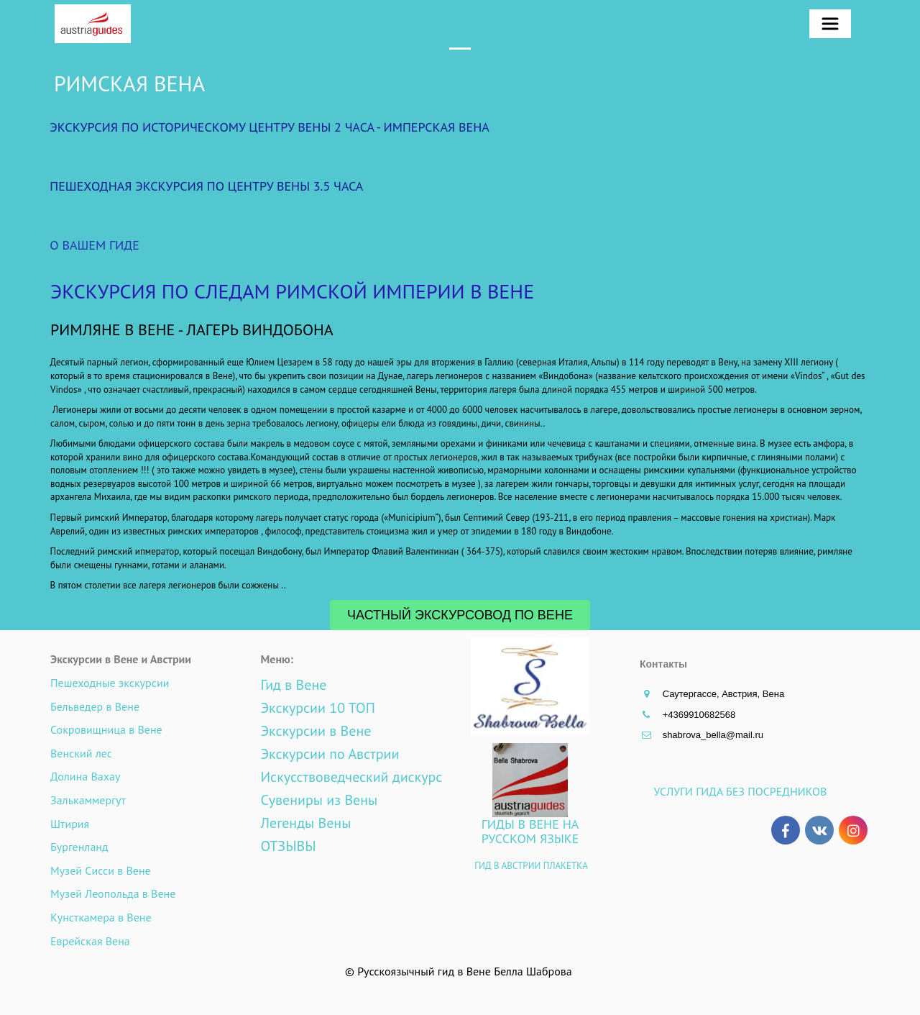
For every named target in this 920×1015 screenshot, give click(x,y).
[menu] (839, 23)
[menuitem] (830, 23)
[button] (830, 23)
